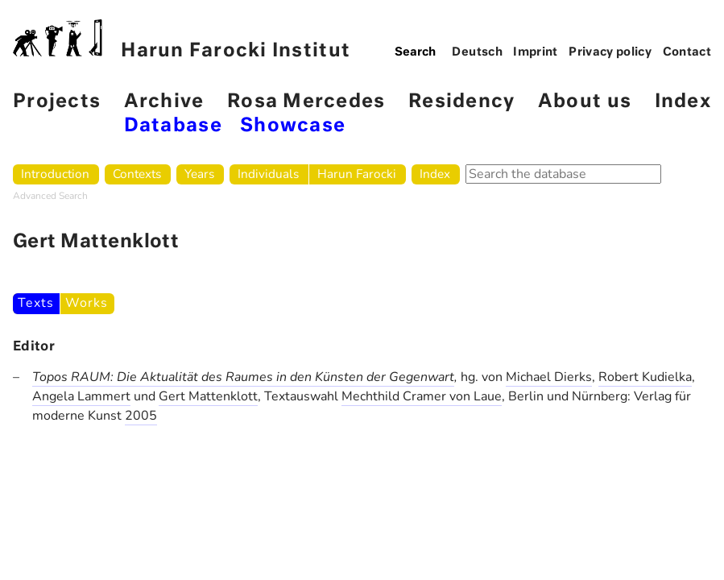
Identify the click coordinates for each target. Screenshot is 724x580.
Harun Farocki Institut (181, 39)
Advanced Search (50, 195)
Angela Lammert (81, 396)
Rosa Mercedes (306, 102)
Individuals (268, 173)
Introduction (55, 173)
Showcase (292, 126)
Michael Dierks (549, 377)
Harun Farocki (356, 173)
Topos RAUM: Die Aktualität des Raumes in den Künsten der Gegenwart (243, 377)
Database (173, 126)
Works (86, 303)
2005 (141, 416)
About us (584, 102)
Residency (461, 102)
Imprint (535, 52)
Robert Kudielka (645, 377)
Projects (57, 102)
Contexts (137, 173)
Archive (164, 102)
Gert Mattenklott (208, 396)
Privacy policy (610, 52)
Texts (35, 303)
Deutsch (477, 52)
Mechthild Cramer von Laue (421, 396)
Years (199, 173)
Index (683, 102)
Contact (687, 52)
